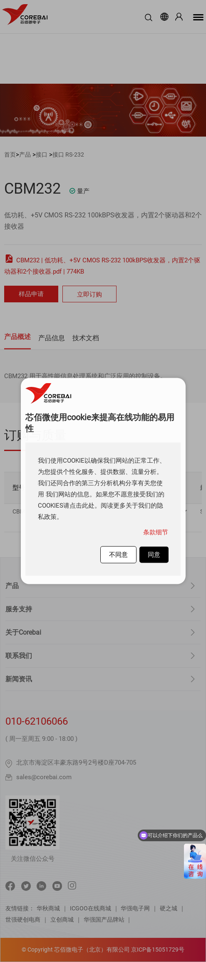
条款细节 (155, 532)
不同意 (118, 554)
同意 (154, 554)
